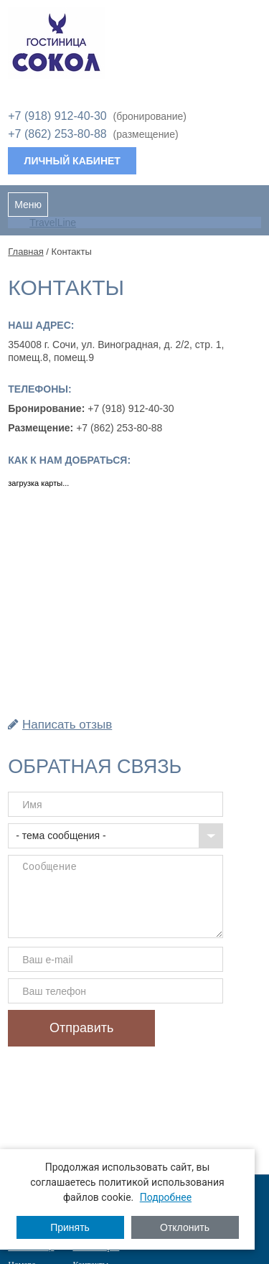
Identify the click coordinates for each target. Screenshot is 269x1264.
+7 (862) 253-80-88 (57, 134)
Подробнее (166, 1197)
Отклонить (184, 1227)
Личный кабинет (72, 161)
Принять (70, 1227)
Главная (25, 251)
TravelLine (52, 222)
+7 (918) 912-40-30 (57, 116)
